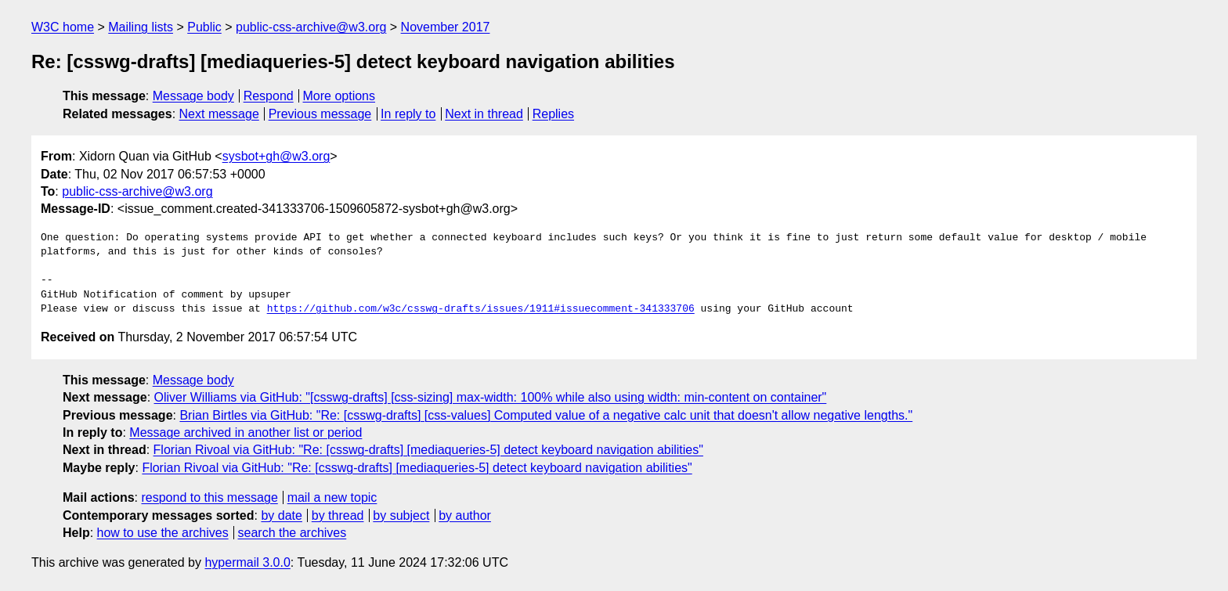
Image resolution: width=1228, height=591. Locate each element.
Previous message (320, 114)
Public (204, 27)
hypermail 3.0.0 (247, 562)
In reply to (408, 114)
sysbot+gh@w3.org (276, 156)
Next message (219, 114)
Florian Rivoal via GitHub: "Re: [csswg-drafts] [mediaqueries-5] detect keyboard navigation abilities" (428, 449)
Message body (193, 96)
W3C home (62, 27)
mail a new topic (332, 497)
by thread (338, 515)
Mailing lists (140, 27)
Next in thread (484, 114)
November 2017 (445, 27)
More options (339, 96)
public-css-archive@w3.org (311, 27)
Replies (553, 114)
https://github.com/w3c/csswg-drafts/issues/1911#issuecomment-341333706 (481, 309)
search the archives (292, 532)
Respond (269, 96)
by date (281, 515)
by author (465, 515)
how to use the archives (163, 532)
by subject (401, 515)
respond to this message (209, 497)
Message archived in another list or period (245, 432)
